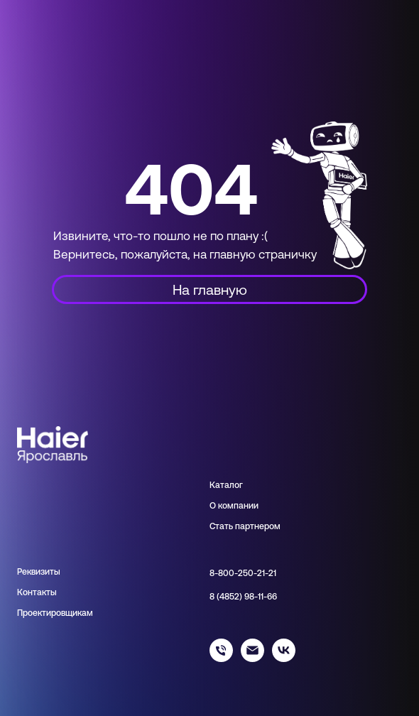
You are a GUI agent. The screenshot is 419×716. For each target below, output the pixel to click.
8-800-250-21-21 (243, 573)
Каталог (226, 485)
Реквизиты (38, 572)
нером (267, 526)
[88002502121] (221, 658)
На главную (210, 289)
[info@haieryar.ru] (252, 658)
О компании (234, 506)
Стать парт (232, 526)
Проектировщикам (55, 613)
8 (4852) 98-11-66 (243, 597)
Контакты (37, 592)
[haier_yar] (283, 658)
